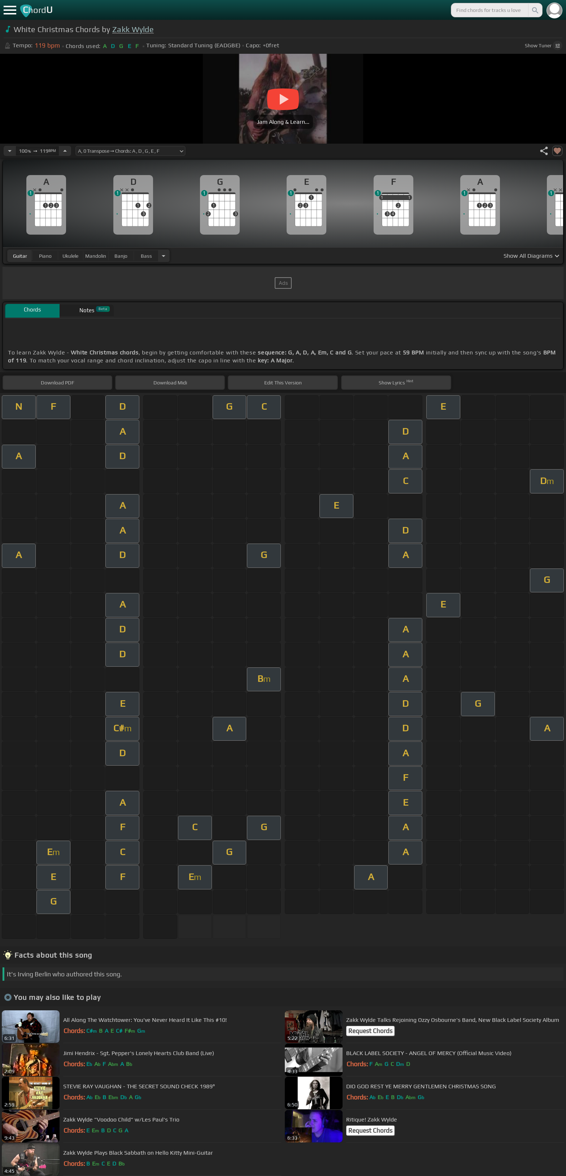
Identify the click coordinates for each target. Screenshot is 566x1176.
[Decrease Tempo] (10, 151)
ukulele (70, 256)
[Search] (534, 10)
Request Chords (370, 1031)
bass (146, 256)
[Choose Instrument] (163, 255)
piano (45, 256)
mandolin (95, 256)
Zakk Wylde (133, 29)
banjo (120, 256)
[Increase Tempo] (65, 151)
